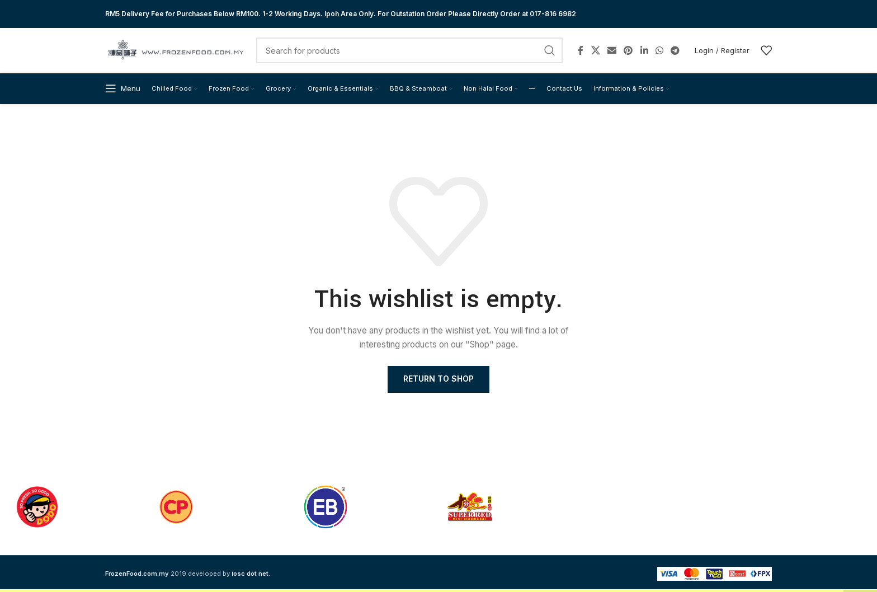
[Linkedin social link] (644, 50)
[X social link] (595, 50)
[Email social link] (611, 50)
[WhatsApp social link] (659, 50)
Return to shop (438, 378)
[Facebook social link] (580, 50)
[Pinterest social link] (628, 50)
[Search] (409, 50)
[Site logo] (175, 49)
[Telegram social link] (675, 50)
